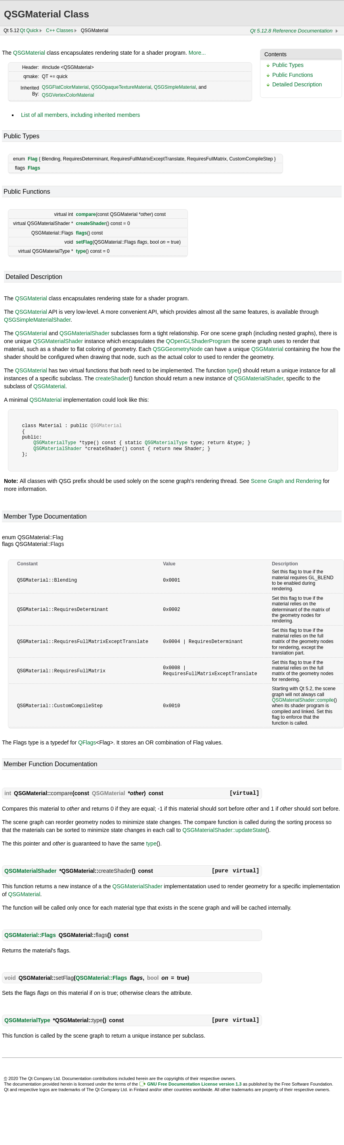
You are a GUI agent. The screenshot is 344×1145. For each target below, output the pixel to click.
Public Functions (292, 75)
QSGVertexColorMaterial (68, 95)
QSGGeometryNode (178, 349)
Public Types (288, 65)
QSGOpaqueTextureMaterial (121, 87)
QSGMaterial (29, 53)
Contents (275, 54)
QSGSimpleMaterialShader (37, 320)
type (81, 251)
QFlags (87, 742)
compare (86, 214)
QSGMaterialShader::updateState (223, 830)
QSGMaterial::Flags (30, 935)
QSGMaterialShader (84, 333)
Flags (34, 168)
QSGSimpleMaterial (175, 87)
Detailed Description (297, 84)
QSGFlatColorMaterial (65, 87)
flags (81, 233)
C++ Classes (59, 30)
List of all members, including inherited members (80, 115)
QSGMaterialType (54, 442)
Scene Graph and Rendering (286, 481)
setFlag (84, 242)
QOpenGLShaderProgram (198, 341)
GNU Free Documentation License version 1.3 (194, 1084)
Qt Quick (29, 30)
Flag (33, 159)
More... (197, 53)
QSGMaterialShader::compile (303, 700)
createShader (91, 223)
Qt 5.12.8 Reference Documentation (291, 31)
